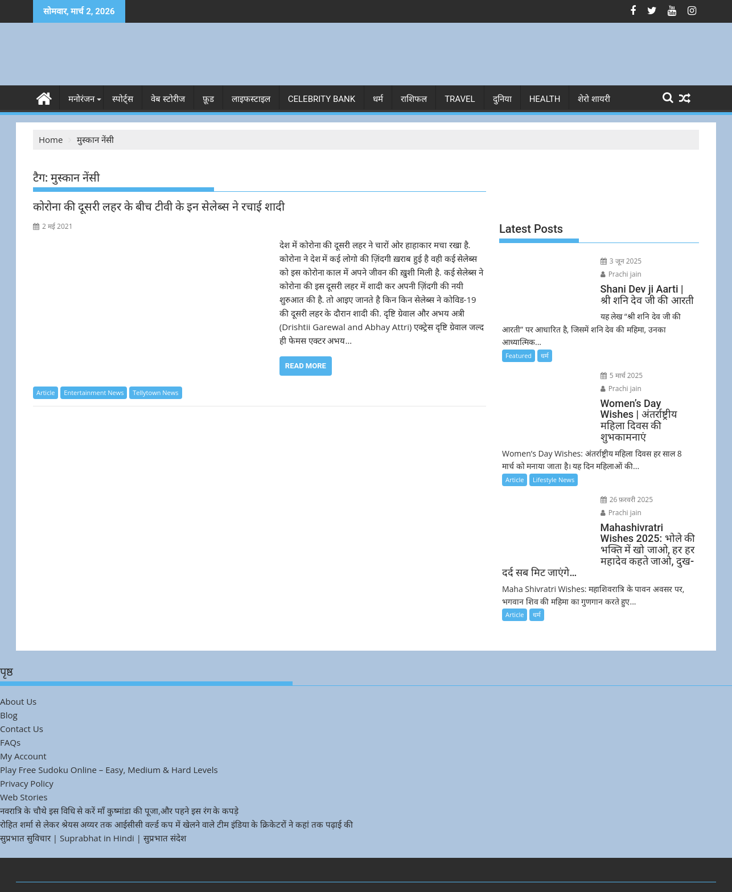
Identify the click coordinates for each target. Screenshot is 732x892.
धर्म (378, 99)
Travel (460, 99)
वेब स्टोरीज (168, 99)
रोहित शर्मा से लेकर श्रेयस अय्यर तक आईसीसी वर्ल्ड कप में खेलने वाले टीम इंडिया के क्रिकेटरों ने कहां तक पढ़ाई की (176, 788)
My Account (23, 720)
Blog (9, 679)
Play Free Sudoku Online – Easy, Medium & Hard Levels (109, 733)
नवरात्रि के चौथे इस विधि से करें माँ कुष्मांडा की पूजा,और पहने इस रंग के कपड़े (119, 774)
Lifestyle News (553, 454)
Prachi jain (662, 261)
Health (545, 99)
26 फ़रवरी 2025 (620, 474)
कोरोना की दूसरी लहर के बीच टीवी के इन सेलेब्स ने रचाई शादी (159, 206)
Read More (305, 365)
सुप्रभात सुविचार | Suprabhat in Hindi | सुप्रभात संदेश (93, 802)
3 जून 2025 (615, 261)
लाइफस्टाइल (251, 99)
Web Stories (23, 761)
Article (45, 392)
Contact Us (21, 692)
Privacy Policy (27, 747)
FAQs (10, 706)
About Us (18, 665)
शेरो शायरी (594, 99)
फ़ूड (208, 99)
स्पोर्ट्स (122, 99)
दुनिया (502, 99)
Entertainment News (94, 392)
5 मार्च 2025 (615, 362)
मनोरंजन (81, 99)
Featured (518, 342)
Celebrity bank (321, 99)
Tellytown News (155, 392)
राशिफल (414, 99)
